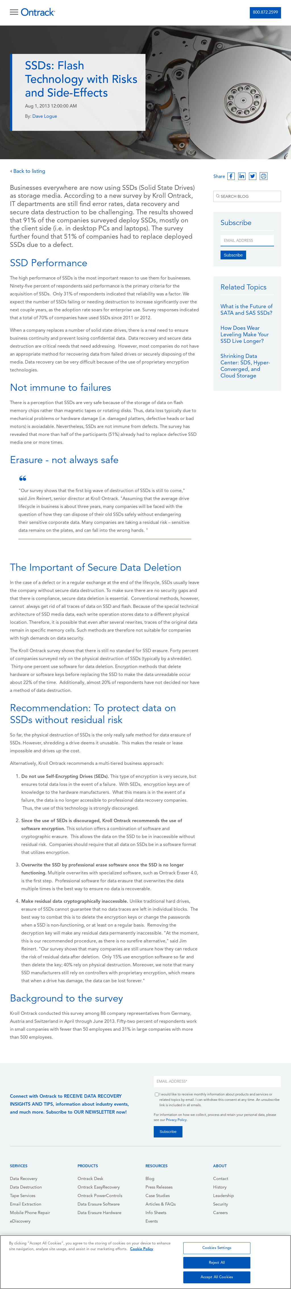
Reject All (217, 1263)
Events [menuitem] (152, 1221)
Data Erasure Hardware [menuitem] (99, 1213)
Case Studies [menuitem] (158, 1196)
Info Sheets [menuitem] (156, 1213)
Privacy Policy (176, 1120)
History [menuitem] (219, 1187)
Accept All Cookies (217, 1277)
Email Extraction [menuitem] (25, 1204)
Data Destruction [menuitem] (26, 1187)
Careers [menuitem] (220, 1213)
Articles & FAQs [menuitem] (161, 1204)
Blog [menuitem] (150, 1179)
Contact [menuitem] (220, 1179)
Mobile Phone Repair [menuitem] (30, 1213)
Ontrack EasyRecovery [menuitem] (99, 1187)
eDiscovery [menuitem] (20, 1221)
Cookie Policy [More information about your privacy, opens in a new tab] (141, 1249)
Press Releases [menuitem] (159, 1187)
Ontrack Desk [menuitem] (90, 1179)
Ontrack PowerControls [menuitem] (100, 1196)
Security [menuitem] (220, 1204)
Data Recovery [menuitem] (23, 1179)
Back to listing (27, 171)
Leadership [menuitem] (223, 1196)
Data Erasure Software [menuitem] (99, 1204)
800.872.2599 (265, 13)
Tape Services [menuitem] (22, 1196)
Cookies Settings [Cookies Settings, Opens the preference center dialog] (216, 1248)
